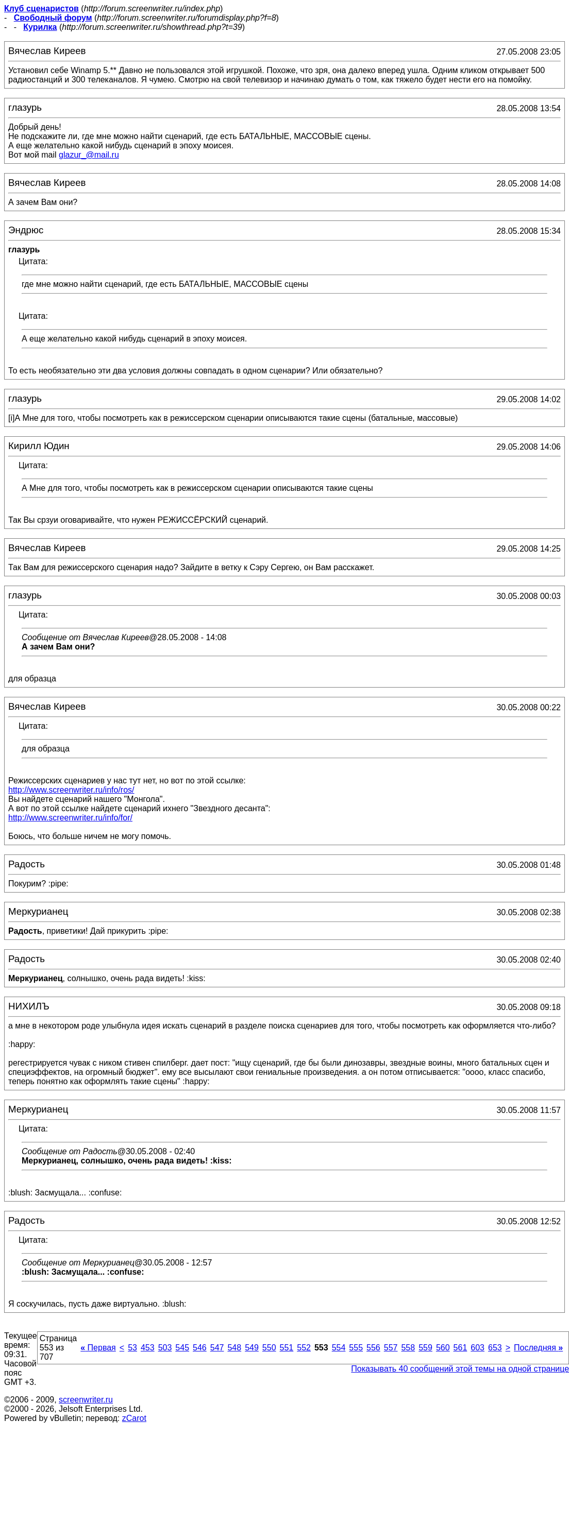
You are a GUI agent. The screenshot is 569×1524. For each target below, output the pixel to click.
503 (165, 1347)
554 (339, 1347)
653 (495, 1347)
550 (269, 1347)
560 (443, 1347)
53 (132, 1347)
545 (182, 1347)
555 (356, 1347)
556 (373, 1347)
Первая (98, 1347)
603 (477, 1347)
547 (217, 1347)
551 (287, 1347)
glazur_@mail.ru (89, 154)
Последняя (538, 1347)
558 (408, 1347)
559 (425, 1347)
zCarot (134, 1418)
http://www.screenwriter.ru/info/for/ (70, 817)
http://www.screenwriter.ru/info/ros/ (71, 789)
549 (252, 1347)
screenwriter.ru (86, 1399)
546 (200, 1347)
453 (148, 1347)
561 (460, 1347)
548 (234, 1347)
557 (391, 1347)
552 (304, 1347)
